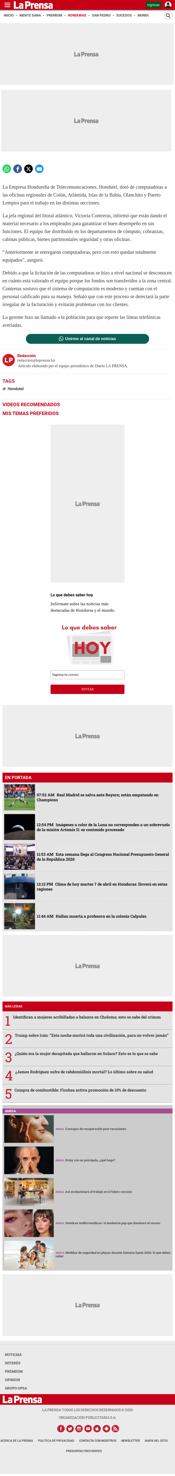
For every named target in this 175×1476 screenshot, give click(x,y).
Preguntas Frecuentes (84, 1451)
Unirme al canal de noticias (90, 339)
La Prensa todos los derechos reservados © (87, 1409)
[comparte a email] (39, 168)
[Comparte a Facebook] (17, 168)
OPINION (12, 1379)
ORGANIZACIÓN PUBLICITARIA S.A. (87, 1417)
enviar (87, 689)
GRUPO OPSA (16, 1388)
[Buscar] (168, 15)
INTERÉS (12, 1363)
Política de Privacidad (56, 1440)
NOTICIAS (13, 1354)
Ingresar (153, 5)
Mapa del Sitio (156, 1440)
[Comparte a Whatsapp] (6, 168)
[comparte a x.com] (28, 168)
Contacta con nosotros (97, 1440)
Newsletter (130, 1440)
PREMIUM (14, 1371)
